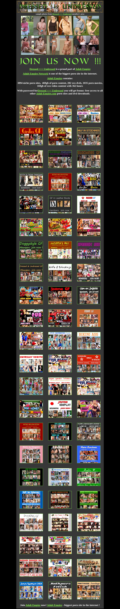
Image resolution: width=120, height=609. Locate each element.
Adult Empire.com (46, 93)
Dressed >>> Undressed (62, 14)
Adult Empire (82, 69)
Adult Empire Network (35, 73)
